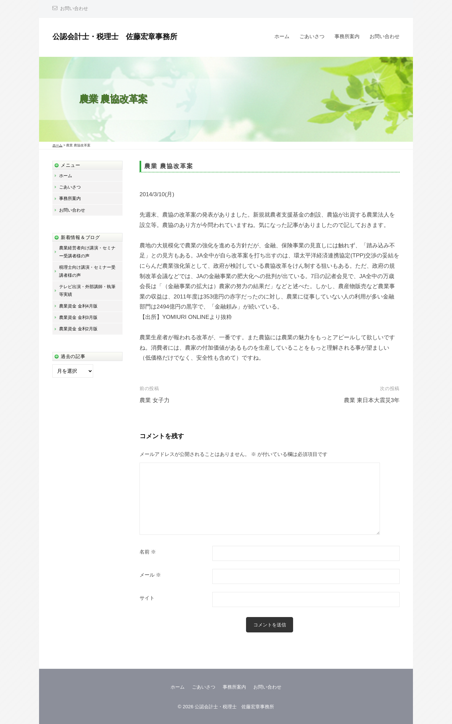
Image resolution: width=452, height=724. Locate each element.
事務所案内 (347, 36)
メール (150, 575)
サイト (147, 598)
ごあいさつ (311, 36)
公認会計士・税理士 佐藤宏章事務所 (114, 36)
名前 (148, 552)
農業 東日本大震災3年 (372, 400)
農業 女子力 (155, 400)
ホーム (281, 36)
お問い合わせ (74, 8)
